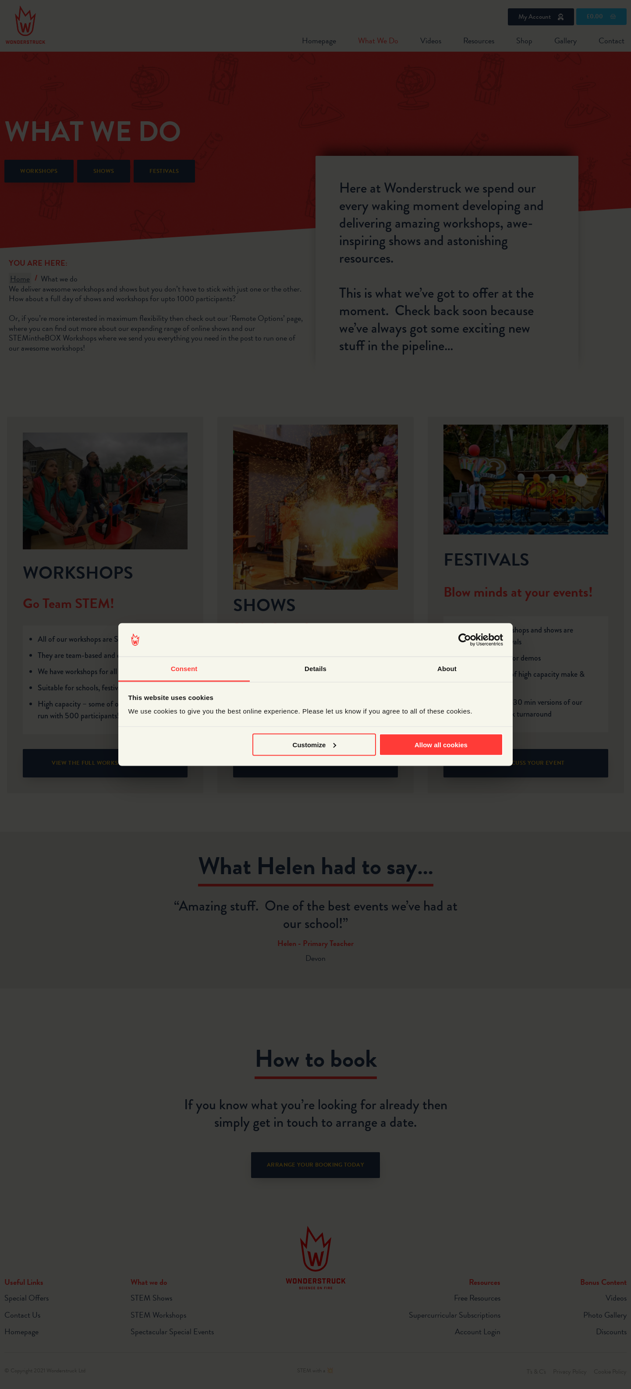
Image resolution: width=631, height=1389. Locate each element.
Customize (315, 744)
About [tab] (447, 668)
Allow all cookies (441, 744)
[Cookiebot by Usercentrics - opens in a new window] (464, 640)
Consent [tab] (184, 668)
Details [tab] (315, 668)
